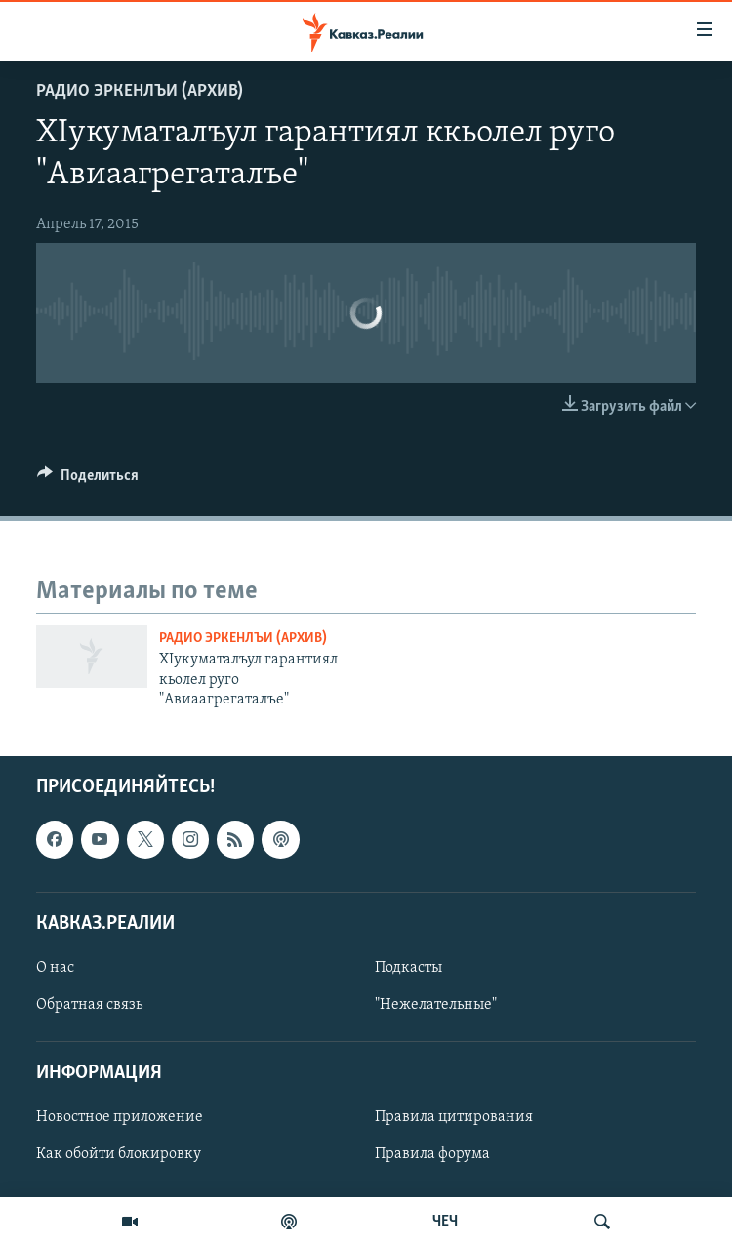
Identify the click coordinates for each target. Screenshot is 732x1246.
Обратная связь (89, 1005)
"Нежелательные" (436, 1005)
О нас (55, 968)
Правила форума (432, 1154)
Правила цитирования (454, 1117)
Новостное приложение (119, 1117)
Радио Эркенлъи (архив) (139, 91)
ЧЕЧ (445, 1221)
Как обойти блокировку (118, 1154)
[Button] (88, 480)
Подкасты (408, 968)
